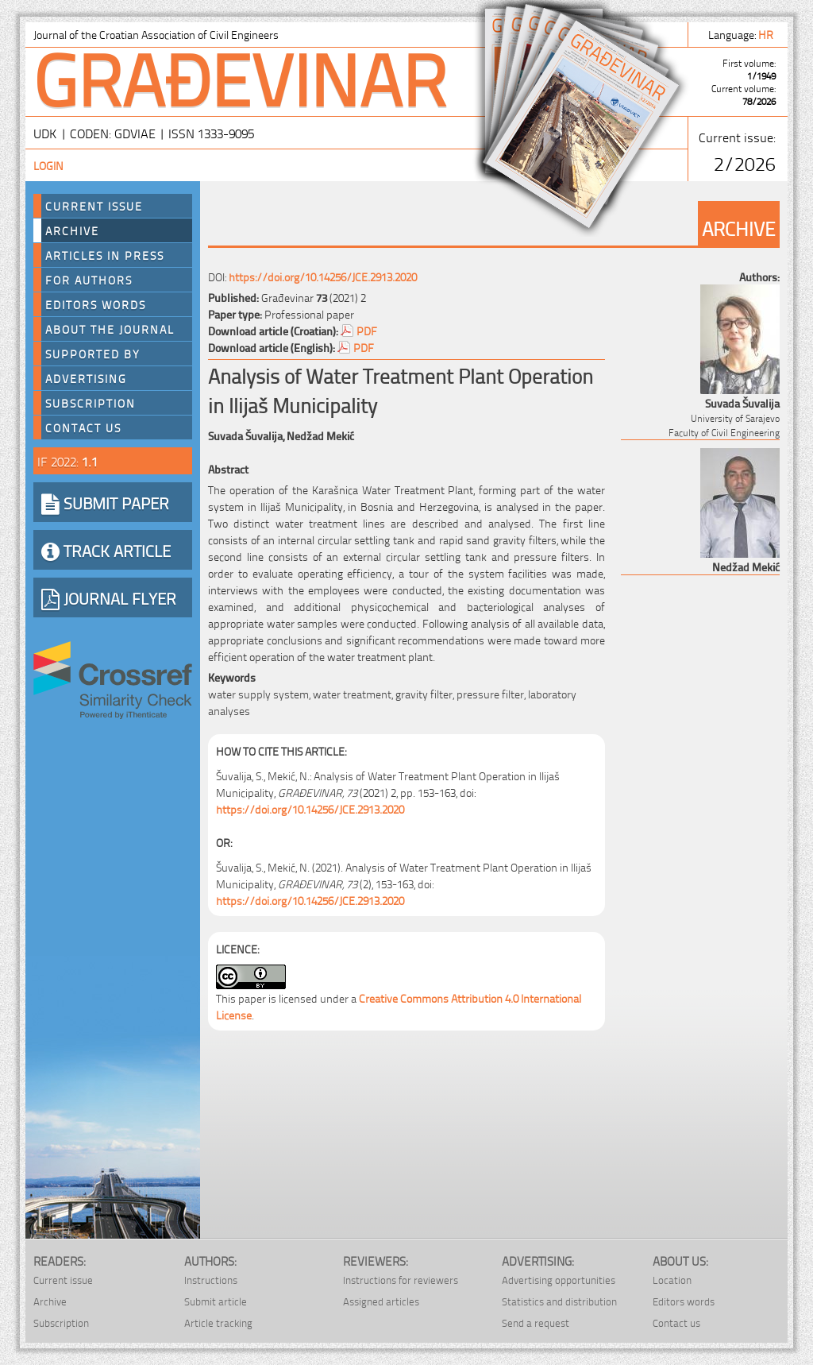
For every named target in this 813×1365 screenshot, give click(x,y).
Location (672, 1279)
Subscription (90, 403)
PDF (366, 330)
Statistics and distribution (559, 1301)
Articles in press (104, 255)
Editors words (95, 304)
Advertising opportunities (558, 1279)
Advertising (86, 378)
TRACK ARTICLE (106, 550)
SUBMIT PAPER (105, 502)
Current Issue (94, 206)
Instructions (210, 1279)
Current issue (63, 1279)
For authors (89, 280)
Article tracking (218, 1322)
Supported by (93, 354)
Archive (72, 230)
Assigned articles (381, 1301)
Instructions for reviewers (400, 1279)
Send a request (535, 1322)
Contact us (83, 427)
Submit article (215, 1301)
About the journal (110, 329)
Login (48, 165)
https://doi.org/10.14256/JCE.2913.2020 (323, 276)
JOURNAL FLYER (108, 597)
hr (767, 33)
